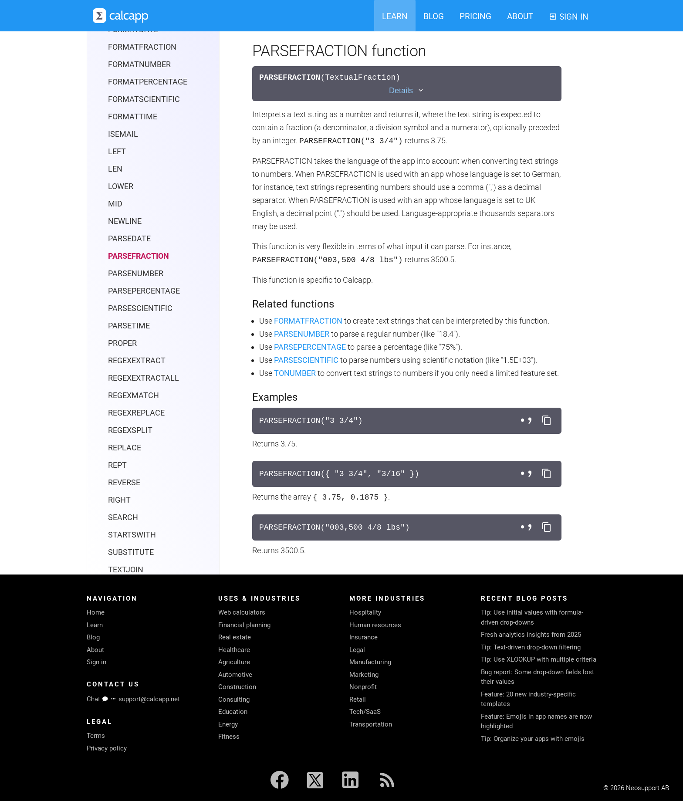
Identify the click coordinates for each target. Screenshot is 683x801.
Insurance (363, 637)
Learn (95, 625)
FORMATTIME (132, 33)
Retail (357, 699)
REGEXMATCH (133, 312)
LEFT (117, 68)
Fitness (229, 736)
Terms (96, 736)
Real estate (234, 637)
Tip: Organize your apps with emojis (533, 739)
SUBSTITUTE (131, 468)
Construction (237, 687)
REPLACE (124, 364)
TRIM (117, 521)
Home (96, 612)
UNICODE (124, 556)
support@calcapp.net (149, 699)
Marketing (364, 675)
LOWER (120, 103)
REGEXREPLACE (136, 329)
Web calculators (241, 612)
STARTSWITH (132, 451)
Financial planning (244, 625)
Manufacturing (370, 662)
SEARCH (123, 434)
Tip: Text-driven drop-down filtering (531, 647)
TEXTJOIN (125, 486)
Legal (357, 650)
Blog (93, 637)
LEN (115, 85)
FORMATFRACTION (308, 320)
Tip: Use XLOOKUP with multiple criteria (538, 659)
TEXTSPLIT (128, 503)
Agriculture (234, 662)
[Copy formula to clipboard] (547, 421)
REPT (117, 381)
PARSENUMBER (135, 190)
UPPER (120, 573)
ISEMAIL (123, 50)
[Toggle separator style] (527, 421)
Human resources (375, 625)
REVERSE (124, 399)
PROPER (122, 259)
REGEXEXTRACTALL (143, 294)
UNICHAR (125, 538)
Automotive (235, 675)
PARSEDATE (129, 155)
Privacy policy (107, 748)
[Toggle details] (406, 91)
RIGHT (119, 416)
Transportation (370, 724)
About (95, 650)
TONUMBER (295, 373)
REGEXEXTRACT (137, 277)
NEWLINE (125, 137)
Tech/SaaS (365, 712)
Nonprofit (363, 687)
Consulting (234, 699)
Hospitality (365, 612)
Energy (228, 724)
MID (115, 120)
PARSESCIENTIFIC (140, 225)
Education (232, 712)
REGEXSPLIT (130, 346)
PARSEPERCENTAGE (144, 207)
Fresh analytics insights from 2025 (531, 635)
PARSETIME (129, 242)
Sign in (96, 662)
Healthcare (234, 650)
